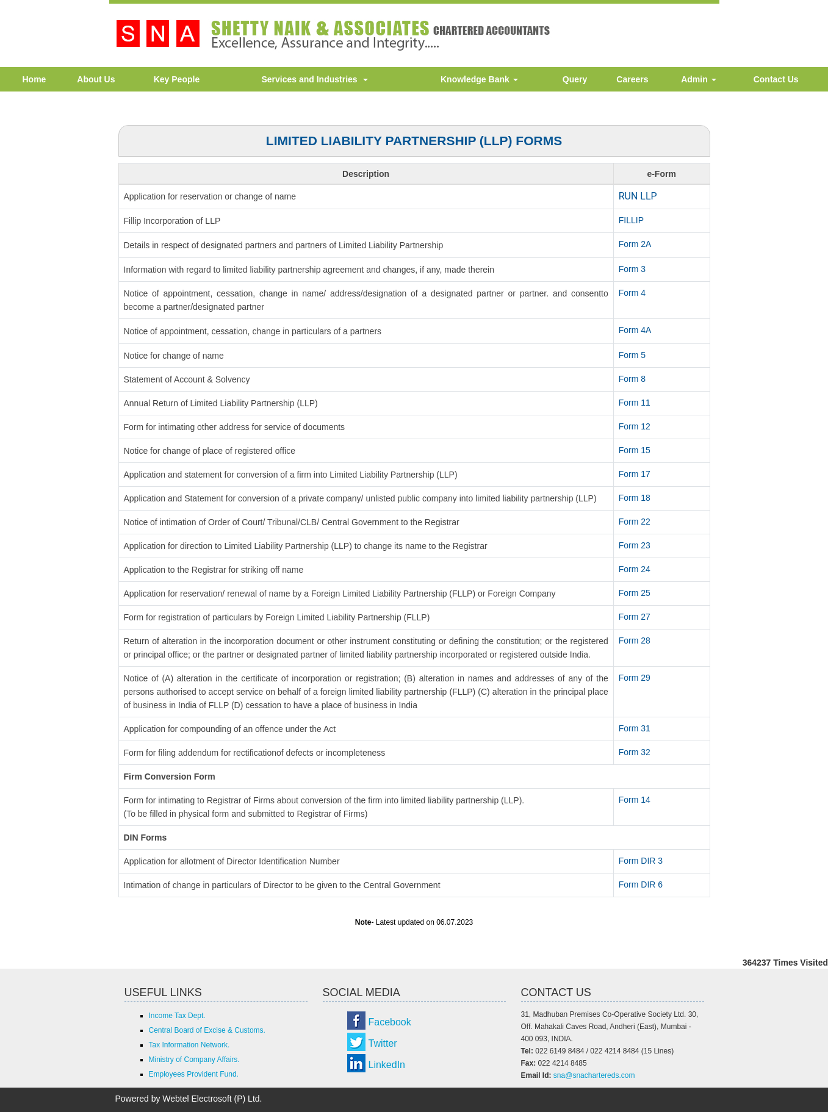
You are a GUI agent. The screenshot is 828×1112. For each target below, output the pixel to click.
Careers (632, 79)
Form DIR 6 (641, 884)
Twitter (383, 1043)
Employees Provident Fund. (194, 1074)
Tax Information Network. (189, 1045)
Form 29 (634, 678)
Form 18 (634, 498)
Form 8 (632, 379)
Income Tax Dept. (177, 1015)
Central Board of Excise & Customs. (207, 1030)
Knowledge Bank (479, 79)
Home (34, 79)
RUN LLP (638, 196)
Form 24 (634, 569)
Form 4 (632, 293)
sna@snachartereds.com (594, 1075)
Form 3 (632, 269)
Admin (698, 79)
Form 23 (634, 545)
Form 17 (634, 474)
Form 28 (634, 640)
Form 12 (634, 426)
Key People (177, 79)
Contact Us (776, 79)
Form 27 (634, 617)
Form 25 (634, 593)
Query (575, 79)
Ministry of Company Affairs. (194, 1059)
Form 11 (634, 402)
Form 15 (634, 450)
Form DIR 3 (641, 861)
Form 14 (634, 800)
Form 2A (635, 244)
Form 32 (634, 752)
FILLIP (631, 220)
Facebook (390, 1022)
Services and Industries (314, 79)
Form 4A (635, 330)
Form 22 (634, 521)
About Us (96, 79)
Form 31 (634, 728)
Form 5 (632, 355)
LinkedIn (387, 1065)
